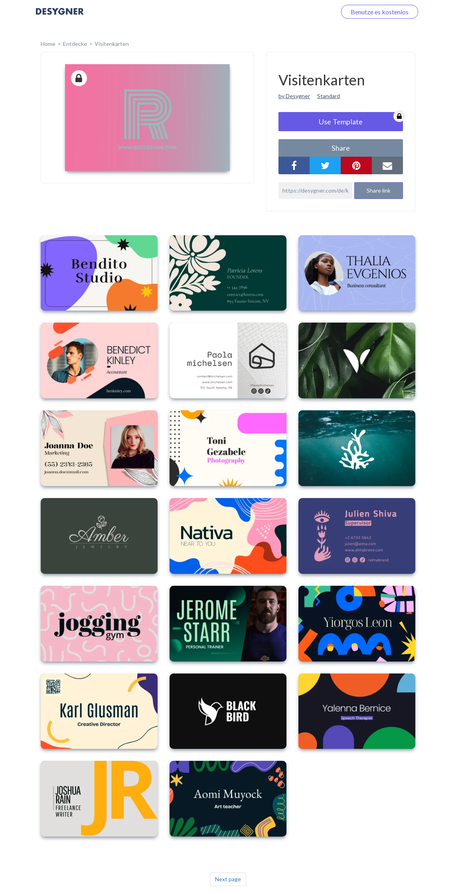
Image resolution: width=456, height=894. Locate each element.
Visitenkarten (112, 43)
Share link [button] (379, 190)
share (341, 148)
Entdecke (75, 43)
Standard (328, 96)
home (48, 43)
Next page (228, 879)
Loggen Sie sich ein (301, 11)
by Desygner (294, 96)
